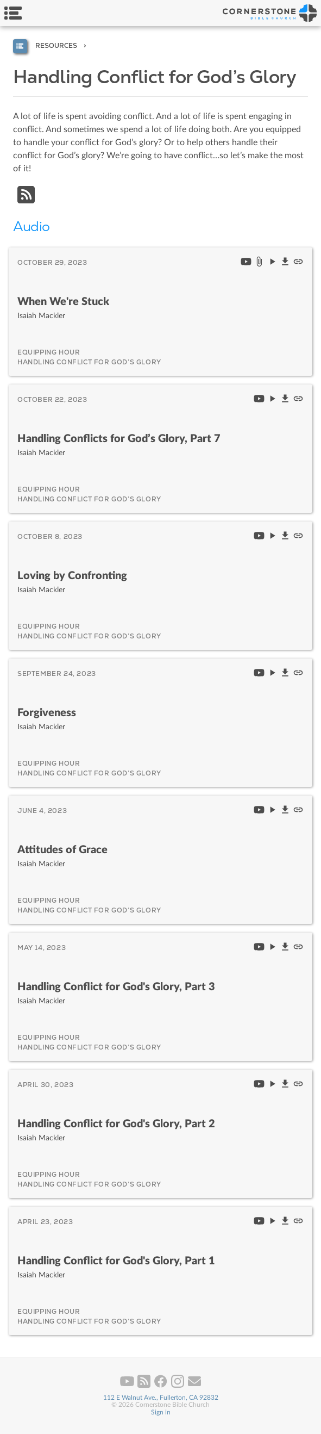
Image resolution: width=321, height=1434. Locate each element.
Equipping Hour (48, 352)
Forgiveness (46, 712)
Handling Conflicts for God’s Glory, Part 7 (119, 438)
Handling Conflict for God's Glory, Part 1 (116, 1261)
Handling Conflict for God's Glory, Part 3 (116, 987)
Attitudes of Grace (62, 850)
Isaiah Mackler (41, 316)
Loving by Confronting (72, 575)
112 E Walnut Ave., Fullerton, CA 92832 (160, 1397)
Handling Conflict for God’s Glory (89, 362)
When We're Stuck (63, 301)
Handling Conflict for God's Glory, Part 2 (116, 1124)
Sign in (161, 1412)
